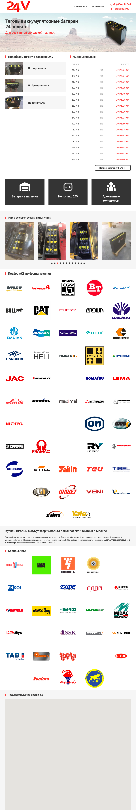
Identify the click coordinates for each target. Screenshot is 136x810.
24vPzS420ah (122, 135)
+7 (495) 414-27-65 (120, 4)
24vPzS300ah (122, 88)
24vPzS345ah (122, 147)
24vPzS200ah (122, 112)
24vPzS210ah (122, 82)
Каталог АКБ (80, 6)
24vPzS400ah (122, 94)
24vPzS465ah (122, 159)
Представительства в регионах (25, 694)
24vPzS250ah (122, 106)
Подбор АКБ (98, 6)
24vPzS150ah (122, 129)
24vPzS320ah (122, 153)
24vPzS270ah (122, 118)
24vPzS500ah (122, 123)
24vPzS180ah (122, 141)
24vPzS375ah (122, 76)
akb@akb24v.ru (120, 9)
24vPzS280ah (122, 100)
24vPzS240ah (122, 70)
